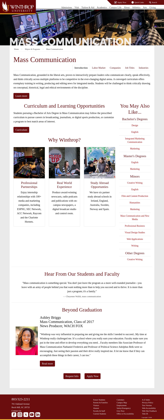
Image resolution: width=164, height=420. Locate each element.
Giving (152, 7)
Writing (134, 245)
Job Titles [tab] (129, 67)
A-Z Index (146, 400)
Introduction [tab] (81, 67)
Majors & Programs (32, 49)
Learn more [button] (21, 96)
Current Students (99, 414)
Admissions (66, 7)
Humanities (135, 202)
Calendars (120, 400)
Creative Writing (134, 183)
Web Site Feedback (149, 411)
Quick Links (139, 2)
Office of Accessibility (125, 414)
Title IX (145, 414)
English (134, 132)
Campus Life (115, 7)
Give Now (121, 411)
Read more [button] (47, 363)
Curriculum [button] (21, 129)
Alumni (96, 408)
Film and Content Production (135, 196)
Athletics (136, 7)
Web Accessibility (149, 408)
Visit (77, 7)
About (127, 7)
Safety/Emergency (124, 408)
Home (16, 49)
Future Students (99, 400)
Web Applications (135, 239)
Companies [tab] (115, 67)
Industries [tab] (143, 67)
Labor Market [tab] (98, 67)
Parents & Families (100, 403)
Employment (122, 405)
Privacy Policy (147, 403)
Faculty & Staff (99, 411)
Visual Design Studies (135, 232)
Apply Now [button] (93, 376)
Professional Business (135, 226)
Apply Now (121, 2)
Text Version (147, 405)
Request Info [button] (72, 376)
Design (135, 125)
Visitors (96, 405)
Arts (145, 7)
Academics (102, 7)
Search (154, 2)
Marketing (135, 148)
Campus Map (122, 403)
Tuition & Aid (87, 7)
